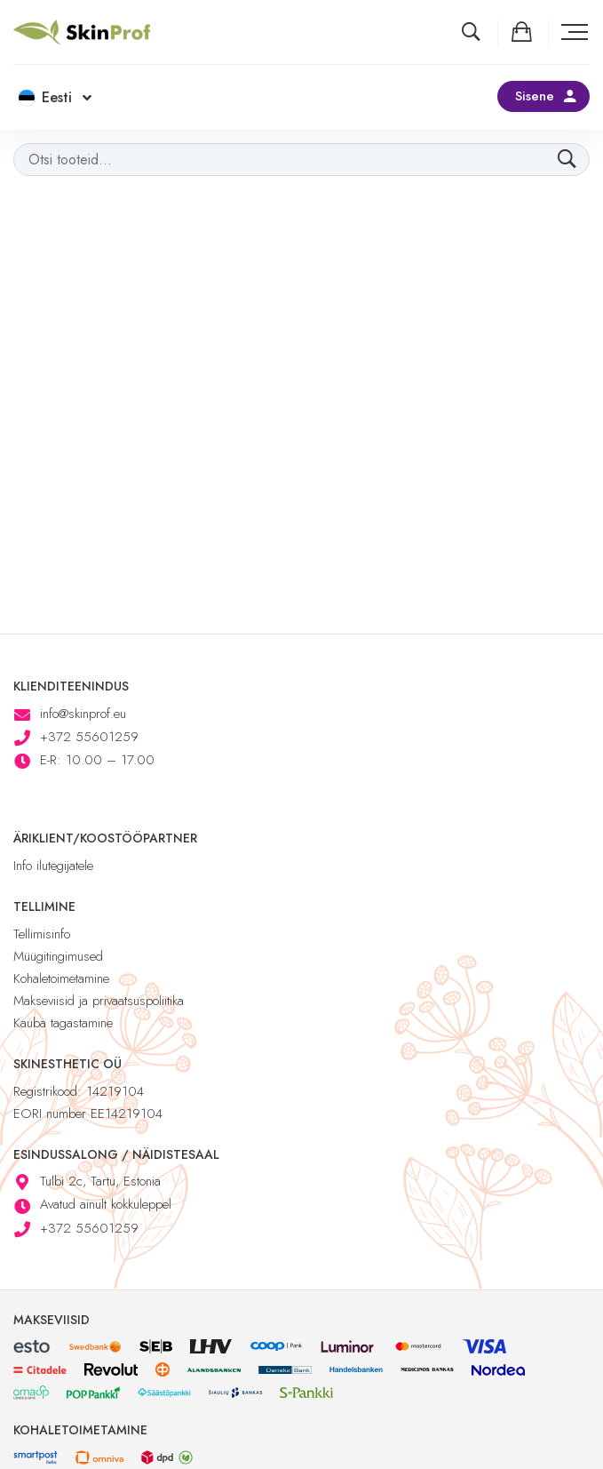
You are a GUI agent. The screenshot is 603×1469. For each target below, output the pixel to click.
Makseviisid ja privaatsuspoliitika (98, 1000)
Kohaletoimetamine (61, 978)
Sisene (534, 96)
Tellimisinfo (41, 934)
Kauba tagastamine (63, 1023)
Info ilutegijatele (53, 865)
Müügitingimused (58, 956)
